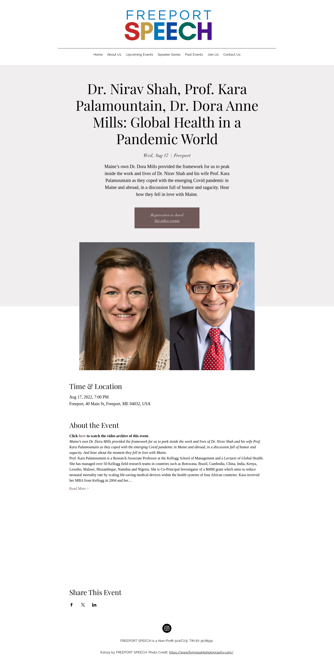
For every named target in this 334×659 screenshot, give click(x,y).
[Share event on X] (83, 605)
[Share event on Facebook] (71, 605)
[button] (114, 54)
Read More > (79, 488)
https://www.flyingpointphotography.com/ (201, 652)
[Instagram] (166, 628)
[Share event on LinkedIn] (94, 605)
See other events (167, 220)
